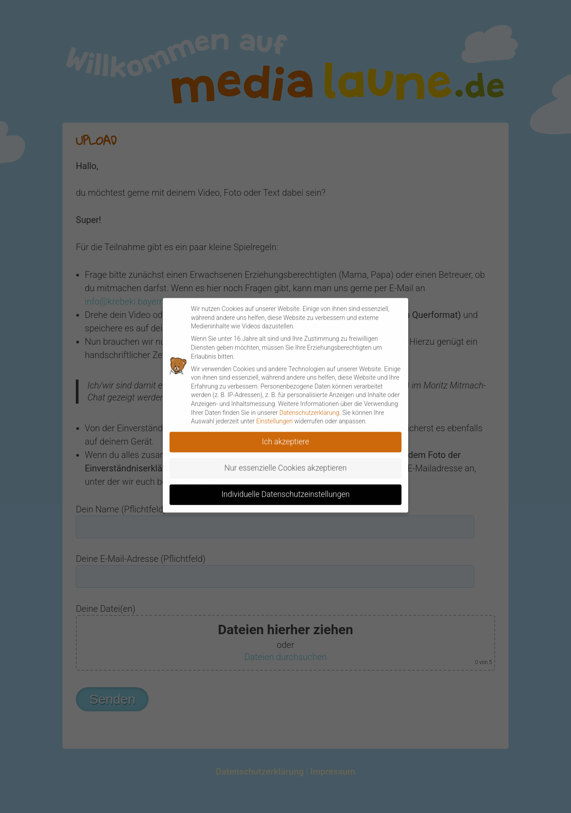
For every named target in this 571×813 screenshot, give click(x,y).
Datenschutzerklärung (309, 407)
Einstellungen (274, 416)
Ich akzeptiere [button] (285, 436)
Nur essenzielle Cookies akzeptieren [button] (285, 462)
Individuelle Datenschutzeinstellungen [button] (285, 489)
